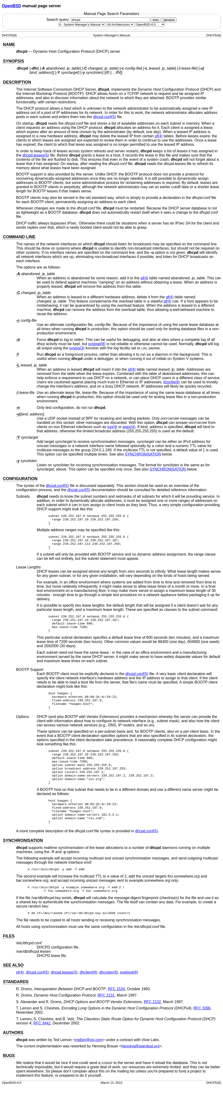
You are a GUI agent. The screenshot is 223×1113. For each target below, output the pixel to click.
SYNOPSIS (13, 61)
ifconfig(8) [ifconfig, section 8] (171, 382)
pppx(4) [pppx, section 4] (129, 427)
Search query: (98, 20)
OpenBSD (11, 6)
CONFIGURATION (20, 478)
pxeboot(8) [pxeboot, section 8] (129, 999)
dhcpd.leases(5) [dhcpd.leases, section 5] (35, 155)
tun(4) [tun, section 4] (112, 427)
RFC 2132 (152, 1029)
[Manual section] (81, 24)
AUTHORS (13, 1059)
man (155, 20)
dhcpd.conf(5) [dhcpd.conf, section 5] (104, 117)
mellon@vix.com (89, 1066)
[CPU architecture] (120, 24)
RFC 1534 (116, 1016)
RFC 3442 (42, 1050)
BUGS (9, 1082)
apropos (169, 20)
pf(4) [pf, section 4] (159, 136)
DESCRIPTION (17, 82)
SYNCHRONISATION (143, 454)
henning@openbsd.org (140, 1073)
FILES (9, 962)
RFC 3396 (202, 1035)
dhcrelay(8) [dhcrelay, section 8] (108, 999)
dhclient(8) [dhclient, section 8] (88, 999)
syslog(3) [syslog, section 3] (77, 348)
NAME (9, 44)
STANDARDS (15, 1008)
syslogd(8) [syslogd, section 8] (96, 344)
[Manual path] (150, 24)
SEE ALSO (13, 992)
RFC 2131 (106, 1022)
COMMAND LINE (19, 237)
